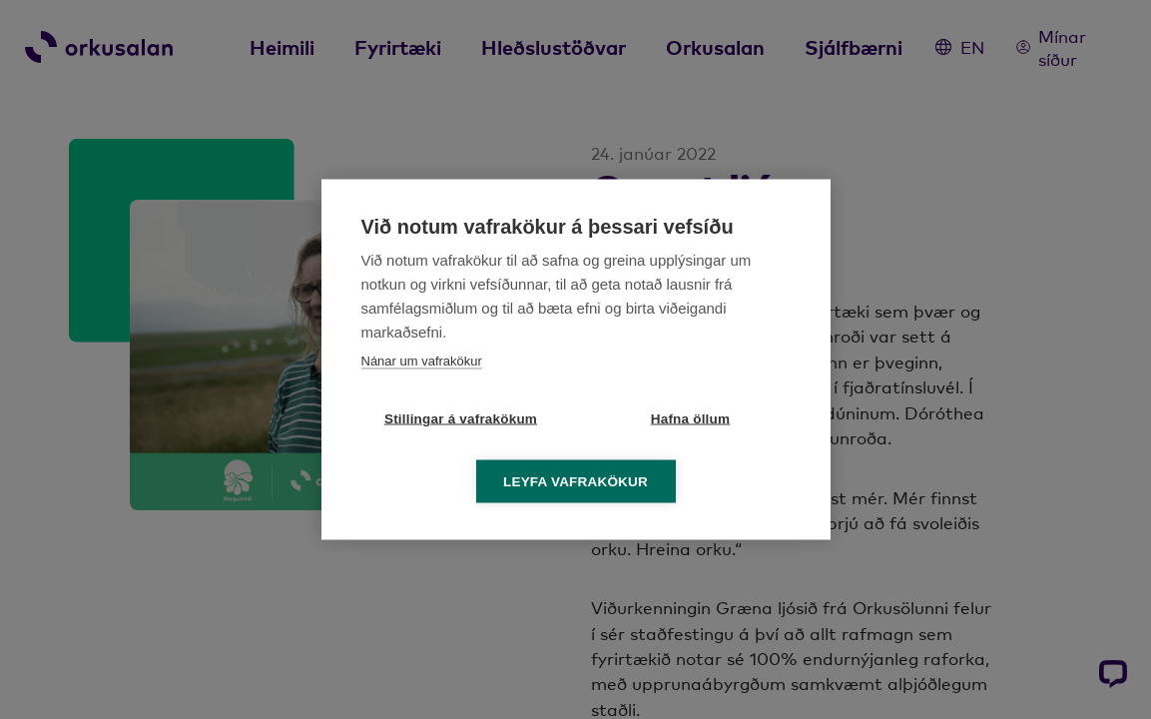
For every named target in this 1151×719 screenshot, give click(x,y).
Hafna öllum (690, 418)
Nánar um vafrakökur (421, 361)
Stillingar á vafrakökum (460, 418)
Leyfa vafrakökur (575, 481)
